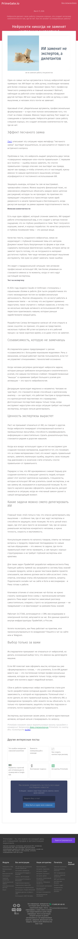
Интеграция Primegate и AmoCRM (22, 873)
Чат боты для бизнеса (58, 882)
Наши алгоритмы (43, 862)
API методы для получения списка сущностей (23, 867)
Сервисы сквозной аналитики (59, 876)
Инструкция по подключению (24, 887)
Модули (6, 862)
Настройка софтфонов (22, 870)
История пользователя (43, 892)
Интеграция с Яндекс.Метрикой (25, 890)
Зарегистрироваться (63, 840)
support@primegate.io (60, 908)
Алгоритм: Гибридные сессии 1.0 (43, 882)
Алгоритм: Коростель (42, 869)
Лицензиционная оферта (8, 882)
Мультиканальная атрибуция (41, 895)
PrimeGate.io (10, 3)
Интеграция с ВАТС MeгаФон (24, 896)
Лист (10, 142)
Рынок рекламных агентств (59, 869)
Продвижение (58, 887)
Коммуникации (7, 869)
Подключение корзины (22, 883)
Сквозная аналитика (6, 879)
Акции (4, 890)
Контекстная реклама (58, 890)
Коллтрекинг (6, 876)
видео (27, 729)
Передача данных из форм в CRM (24, 893)
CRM (4, 871)
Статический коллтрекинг (44, 886)
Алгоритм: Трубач (41, 871)
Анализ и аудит (58, 885)
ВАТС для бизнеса (59, 879)
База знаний (71, 863)
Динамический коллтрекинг (41, 889)
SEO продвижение (59, 873)
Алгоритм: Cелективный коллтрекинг (43, 879)
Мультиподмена (41, 866)
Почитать (58, 862)
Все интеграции (22, 862)
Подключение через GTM (23, 885)
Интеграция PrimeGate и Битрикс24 (23, 880)
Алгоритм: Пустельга (42, 873)
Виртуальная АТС (8, 873)
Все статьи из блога (69, 3)
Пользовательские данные (8, 886)
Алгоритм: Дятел (41, 876)
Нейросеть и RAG (8, 866)
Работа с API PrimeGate (22, 877)
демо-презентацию (39, 727)
